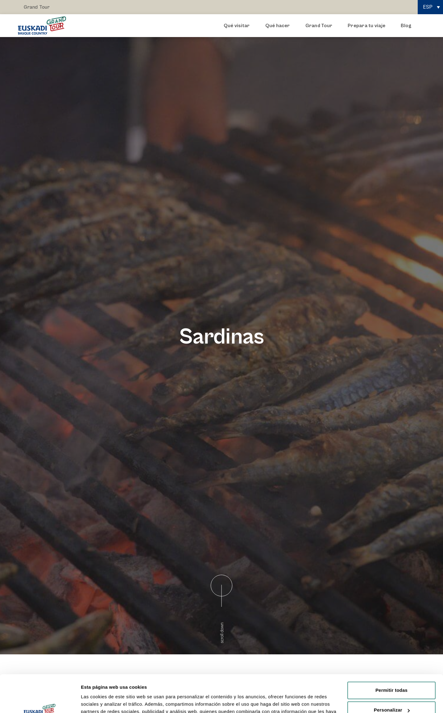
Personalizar (392, 675)
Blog (406, 25)
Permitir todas (391, 655)
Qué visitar (238, 26)
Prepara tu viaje (368, 26)
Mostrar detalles (99, 700)
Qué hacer (279, 26)
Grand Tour (36, 7)
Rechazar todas (391, 694)
